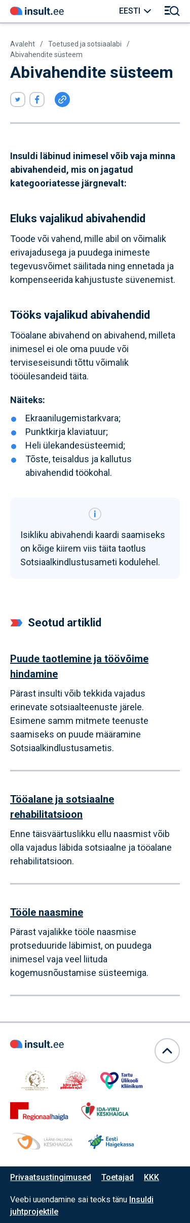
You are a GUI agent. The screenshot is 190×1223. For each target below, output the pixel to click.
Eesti (129, 11)
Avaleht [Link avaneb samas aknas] (22, 44)
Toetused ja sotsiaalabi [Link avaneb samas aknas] (85, 44)
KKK (151, 1177)
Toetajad (117, 1177)
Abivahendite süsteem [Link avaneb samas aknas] (46, 55)
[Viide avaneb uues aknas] (17, 99)
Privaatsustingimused (50, 1177)
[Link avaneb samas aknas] (37, 11)
